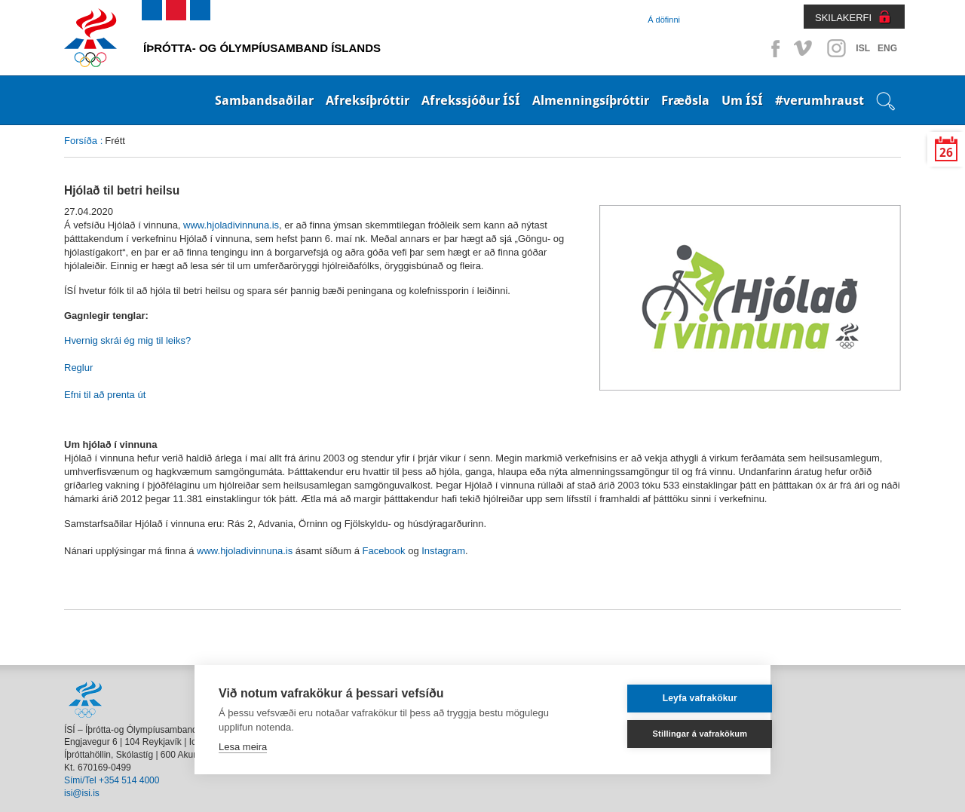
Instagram (836, 48)
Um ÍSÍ (742, 100)
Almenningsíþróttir (590, 100)
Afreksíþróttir (367, 100)
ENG (887, 48)
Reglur (78, 367)
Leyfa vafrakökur (673, 698)
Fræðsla (685, 100)
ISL (863, 48)
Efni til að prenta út (105, 394)
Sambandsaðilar (264, 100)
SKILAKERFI (843, 17)
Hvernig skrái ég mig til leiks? (127, 340)
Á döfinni (664, 19)
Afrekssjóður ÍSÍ (470, 100)
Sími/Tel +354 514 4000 (111, 780)
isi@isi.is (82, 793)
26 (946, 153)
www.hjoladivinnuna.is (231, 225)
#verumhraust (819, 100)
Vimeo (804, 48)
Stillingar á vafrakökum (673, 733)
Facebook (773, 48)
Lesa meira (243, 746)
